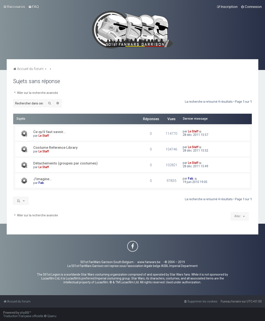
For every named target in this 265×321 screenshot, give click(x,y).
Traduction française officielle (23, 316)
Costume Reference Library (55, 147)
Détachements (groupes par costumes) (65, 163)
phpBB (24, 312)
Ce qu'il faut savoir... (49, 132)
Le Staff (43, 135)
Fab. (41, 183)
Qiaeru (51, 316)
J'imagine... (42, 179)
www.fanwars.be (148, 262)
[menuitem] (33, 7)
